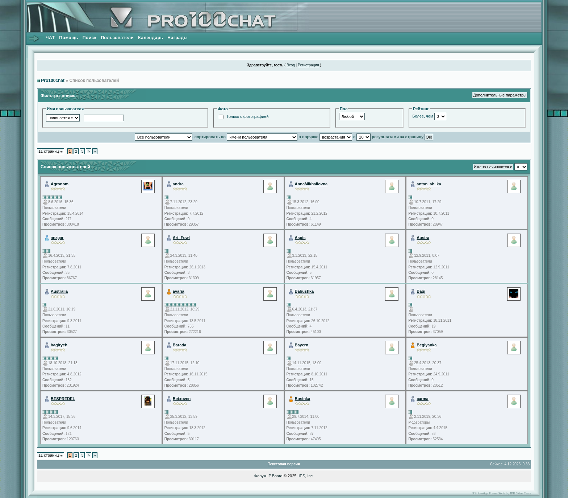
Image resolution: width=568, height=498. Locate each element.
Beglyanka (427, 345)
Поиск (90, 37)
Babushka (304, 291)
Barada (179, 345)
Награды (177, 37)
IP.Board (274, 476)
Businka (302, 398)
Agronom (59, 184)
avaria (178, 291)
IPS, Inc (306, 476)
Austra (423, 237)
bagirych (59, 345)
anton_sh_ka (429, 184)
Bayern (301, 345)
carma (422, 398)
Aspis (300, 237)
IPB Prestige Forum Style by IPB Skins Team (501, 493)
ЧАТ (50, 37)
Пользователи (117, 37)
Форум (260, 476)
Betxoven (182, 398)
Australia (59, 291)
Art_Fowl (181, 237)
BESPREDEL (63, 398)
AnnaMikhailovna (311, 184)
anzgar (57, 237)
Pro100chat (52, 80)
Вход (291, 65)
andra (178, 184)
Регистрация (308, 65)
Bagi (421, 291)
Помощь (68, 37)
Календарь (150, 37)
